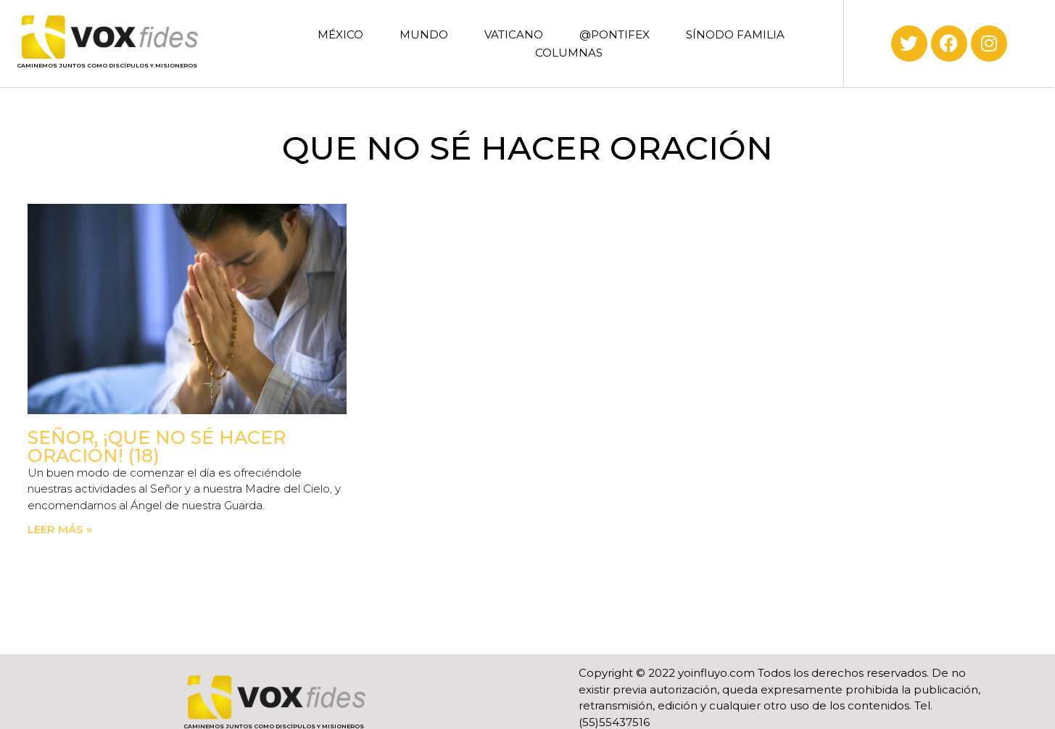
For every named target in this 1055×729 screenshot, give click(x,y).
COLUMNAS (569, 52)
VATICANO (513, 34)
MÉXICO (340, 34)
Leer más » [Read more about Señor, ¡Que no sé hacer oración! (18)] (60, 529)
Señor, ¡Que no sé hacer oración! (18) (157, 446)
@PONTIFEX (614, 34)
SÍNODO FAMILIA (735, 34)
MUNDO (424, 34)
